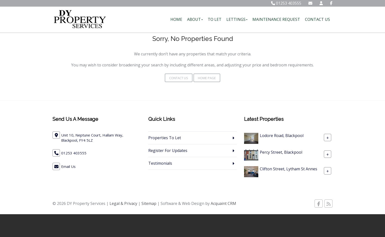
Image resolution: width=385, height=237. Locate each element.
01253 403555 (286, 3)
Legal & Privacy (123, 203)
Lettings (237, 19)
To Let (214, 19)
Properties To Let (164, 137)
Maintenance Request (276, 19)
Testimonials (160, 163)
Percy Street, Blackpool (281, 152)
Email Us (68, 166)
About (195, 19)
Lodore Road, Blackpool (281, 135)
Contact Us (317, 19)
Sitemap (148, 203)
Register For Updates (167, 150)
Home (176, 19)
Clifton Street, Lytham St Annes (288, 169)
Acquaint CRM (223, 203)
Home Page (207, 78)
